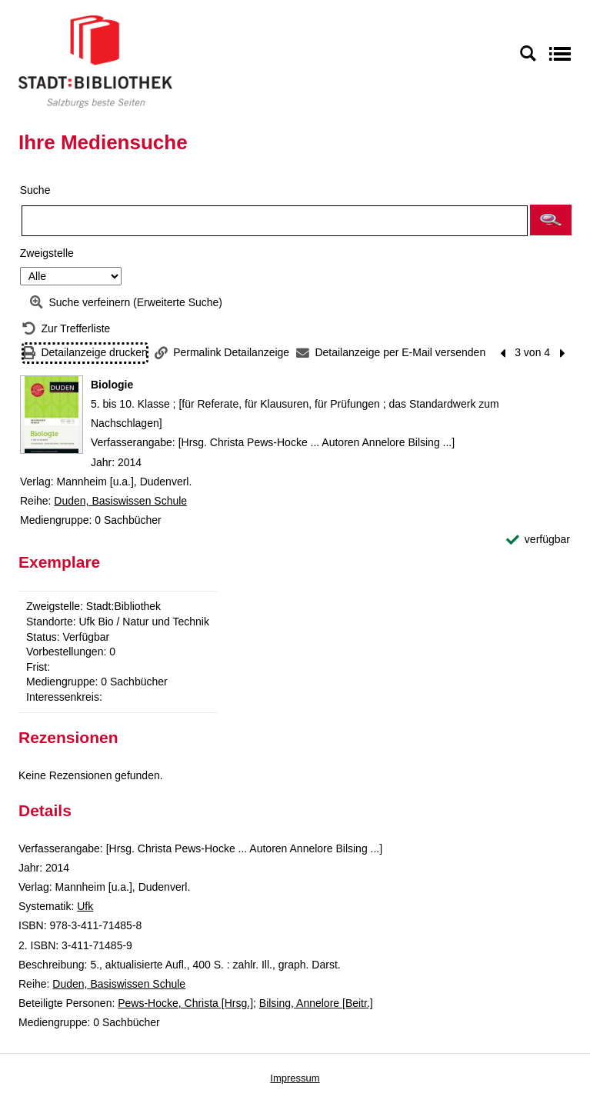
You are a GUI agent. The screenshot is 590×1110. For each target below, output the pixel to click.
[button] (551, 220)
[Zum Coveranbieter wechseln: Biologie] (51, 414)
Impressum (294, 1078)
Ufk (85, 906)
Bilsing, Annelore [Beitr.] (316, 1003)
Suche (35, 190)
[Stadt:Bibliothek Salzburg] (95, 61)
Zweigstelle (47, 253)
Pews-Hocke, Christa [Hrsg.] (185, 1003)
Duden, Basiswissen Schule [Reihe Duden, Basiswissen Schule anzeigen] (120, 501)
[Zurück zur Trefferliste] (66, 328)
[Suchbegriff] (275, 220)
